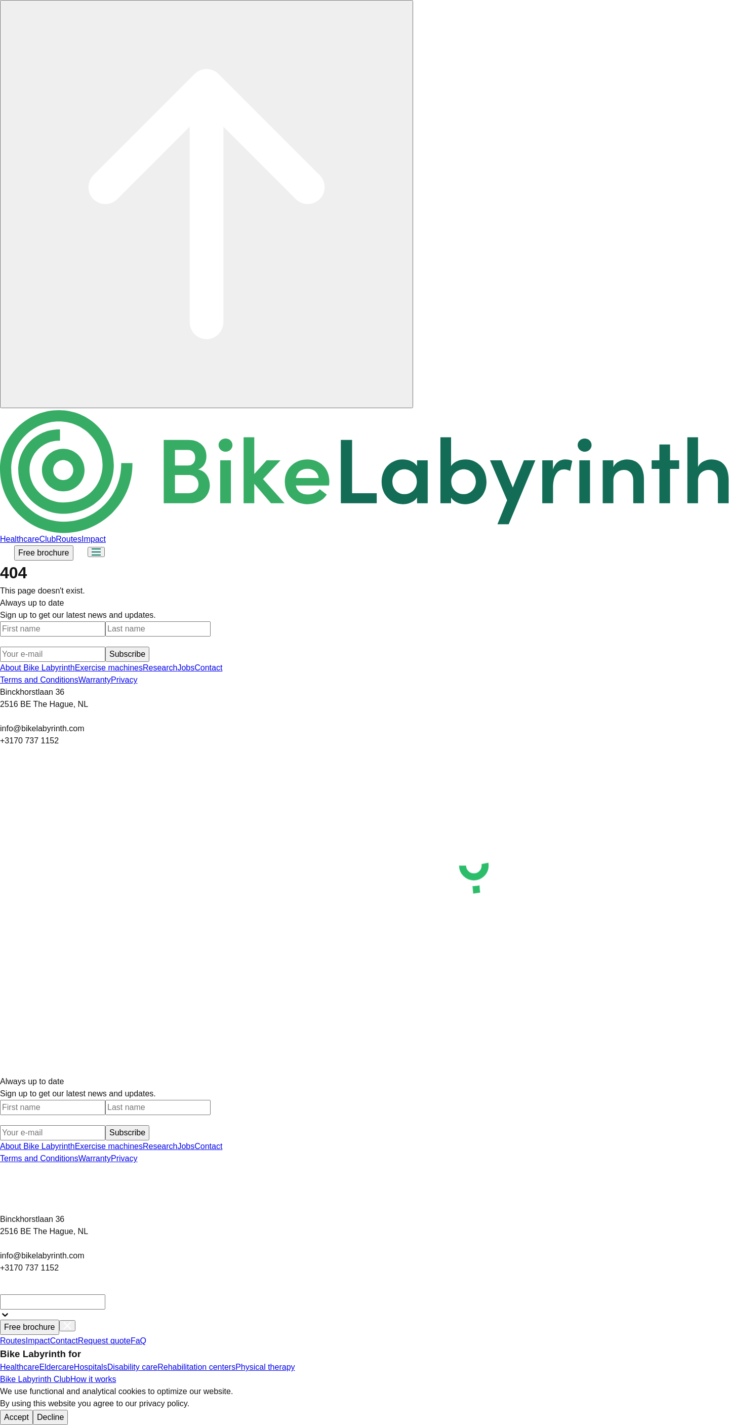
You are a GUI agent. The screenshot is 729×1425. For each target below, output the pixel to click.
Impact (94, 539)
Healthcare (19, 539)
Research (160, 667)
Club (47, 539)
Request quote (104, 1340)
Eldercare (56, 1367)
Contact (208, 667)
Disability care (132, 1367)
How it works (93, 1379)
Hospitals (90, 1367)
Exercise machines (109, 667)
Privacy (124, 680)
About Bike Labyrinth (37, 667)
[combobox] (52, 1302)
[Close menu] (67, 1325)
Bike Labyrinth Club (35, 1379)
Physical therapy (265, 1367)
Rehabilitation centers (196, 1367)
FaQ (138, 1340)
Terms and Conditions (39, 680)
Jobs (185, 667)
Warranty (94, 680)
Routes (69, 539)
